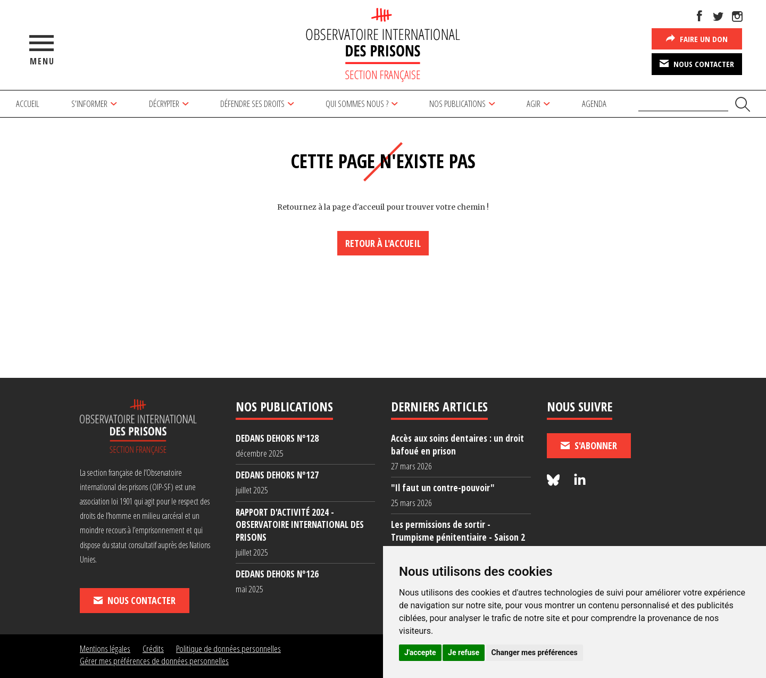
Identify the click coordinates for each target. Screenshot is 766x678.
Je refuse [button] (463, 652)
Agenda (594, 103)
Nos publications (457, 103)
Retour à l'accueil (383, 243)
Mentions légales (105, 648)
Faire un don (697, 38)
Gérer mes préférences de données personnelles (154, 661)
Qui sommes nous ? (357, 103)
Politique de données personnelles (228, 648)
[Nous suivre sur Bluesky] (555, 480)
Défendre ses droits (252, 103)
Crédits (153, 648)
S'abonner (589, 445)
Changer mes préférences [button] (535, 652)
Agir (533, 103)
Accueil (27, 103)
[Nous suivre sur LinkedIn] (579, 480)
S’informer (89, 103)
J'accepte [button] (420, 652)
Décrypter (164, 103)
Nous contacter (697, 63)
